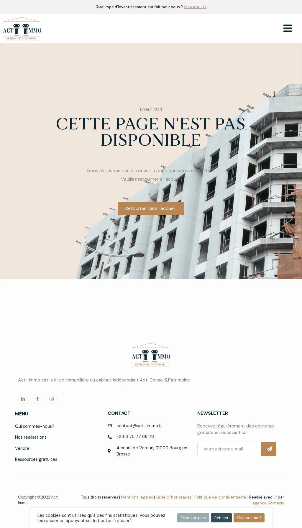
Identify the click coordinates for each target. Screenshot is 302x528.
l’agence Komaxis (268, 503)
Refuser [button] (221, 517)
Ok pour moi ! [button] (249, 517)
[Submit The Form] (268, 448)
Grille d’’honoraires (178, 497)
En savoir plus (193, 517)
